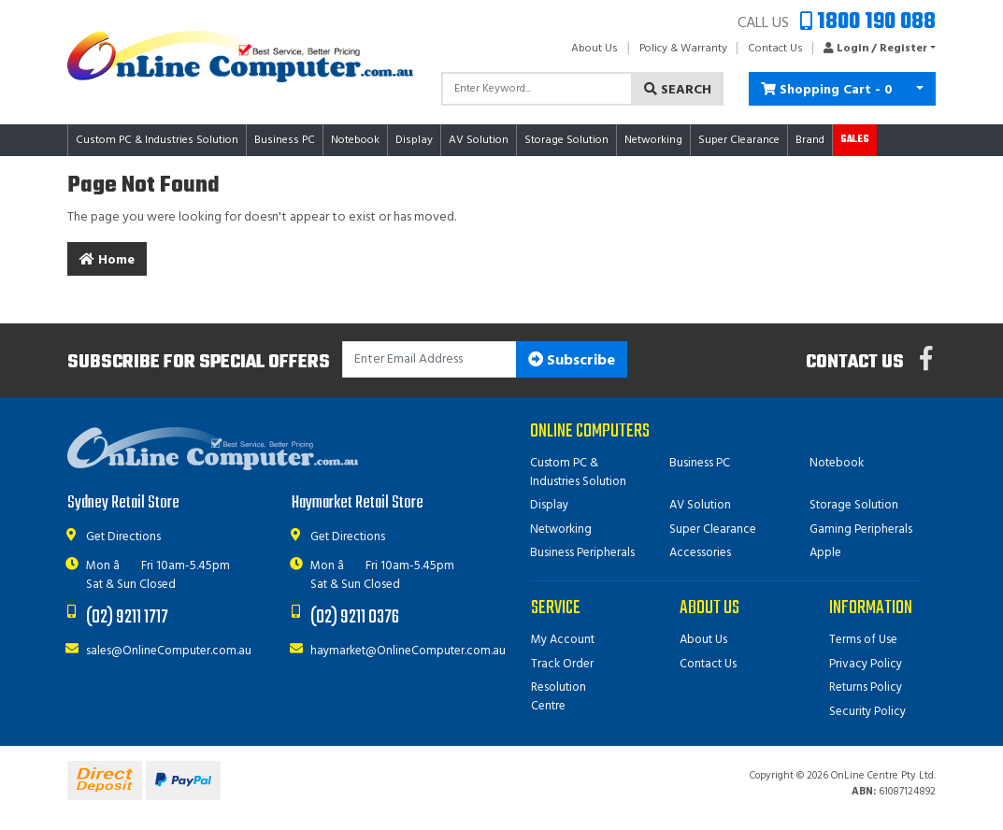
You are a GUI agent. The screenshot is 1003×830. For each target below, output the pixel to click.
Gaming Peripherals (861, 529)
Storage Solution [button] (566, 140)
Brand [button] (809, 140)
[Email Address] (429, 359)
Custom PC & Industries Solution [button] (157, 140)
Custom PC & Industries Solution (578, 472)
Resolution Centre (558, 697)
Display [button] (414, 140)
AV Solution (700, 505)
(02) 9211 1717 (127, 617)
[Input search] (537, 89)
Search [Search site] (677, 90)
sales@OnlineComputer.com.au (168, 651)
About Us (594, 48)
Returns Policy (865, 687)
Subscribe (571, 361)
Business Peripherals (582, 553)
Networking (561, 529)
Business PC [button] (284, 140)
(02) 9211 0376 (354, 617)
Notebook (837, 463)
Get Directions (123, 537)
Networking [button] (653, 140)
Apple (825, 553)
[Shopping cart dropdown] (920, 89)
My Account (563, 640)
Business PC (699, 463)
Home (107, 260)
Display (549, 505)
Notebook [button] (355, 140)
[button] (874, 48)
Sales (854, 140)
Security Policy (867, 712)
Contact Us (775, 48)
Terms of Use (863, 640)
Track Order (562, 664)
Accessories (700, 553)
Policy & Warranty (683, 48)
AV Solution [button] (479, 140)
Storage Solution (854, 505)
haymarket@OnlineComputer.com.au (408, 651)
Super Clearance (739, 140)
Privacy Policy (865, 664)
